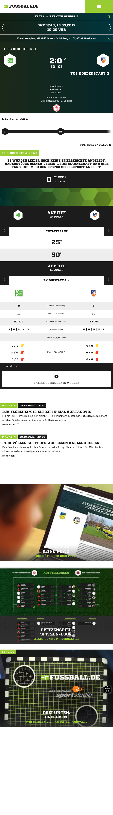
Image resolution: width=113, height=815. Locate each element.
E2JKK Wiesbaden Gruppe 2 (72, 16)
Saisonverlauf (108, 279)
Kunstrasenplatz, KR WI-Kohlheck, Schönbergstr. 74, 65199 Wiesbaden (63, 38)
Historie (4, 279)
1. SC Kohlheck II (20, 48)
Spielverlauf (56, 231)
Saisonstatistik (56, 280)
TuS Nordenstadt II (89, 73)
